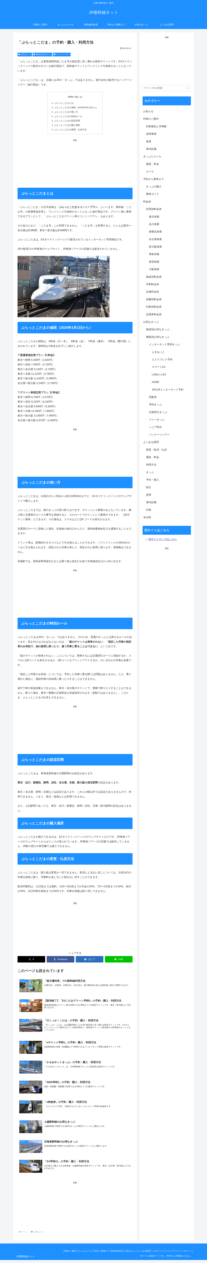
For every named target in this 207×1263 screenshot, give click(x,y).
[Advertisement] (75, 165)
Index (71, 96)
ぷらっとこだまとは (63, 103)
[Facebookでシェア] (60, 961)
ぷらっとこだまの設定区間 (66, 121)
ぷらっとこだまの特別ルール (68, 117)
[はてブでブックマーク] (89, 961)
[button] (187, 88)
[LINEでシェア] (119, 961)
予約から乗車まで (93, 1254)
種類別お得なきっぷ (42, 54)
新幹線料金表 (111, 1254)
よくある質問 (141, 1254)
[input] (167, 88)
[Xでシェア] (31, 961)
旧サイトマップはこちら (162, 539)
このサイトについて (159, 1254)
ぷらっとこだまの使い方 (65, 112)
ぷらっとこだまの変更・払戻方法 (70, 131)
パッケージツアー (62, 54)
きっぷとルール (75, 1254)
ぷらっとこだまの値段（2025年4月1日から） (76, 107)
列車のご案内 (59, 1254)
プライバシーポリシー (181, 1254)
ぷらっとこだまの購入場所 (66, 126)
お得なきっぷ (24, 54)
